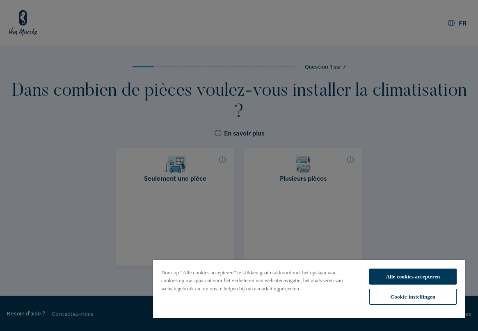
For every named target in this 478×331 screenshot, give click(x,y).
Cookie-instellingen (413, 297)
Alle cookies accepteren (413, 277)
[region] (309, 289)
